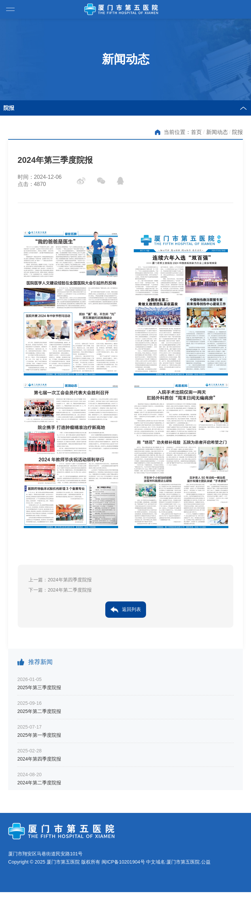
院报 (237, 132)
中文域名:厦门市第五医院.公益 (178, 862)
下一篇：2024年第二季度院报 (60, 590)
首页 (196, 132)
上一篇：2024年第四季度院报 (60, 579)
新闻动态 (217, 132)
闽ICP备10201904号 (123, 862)
